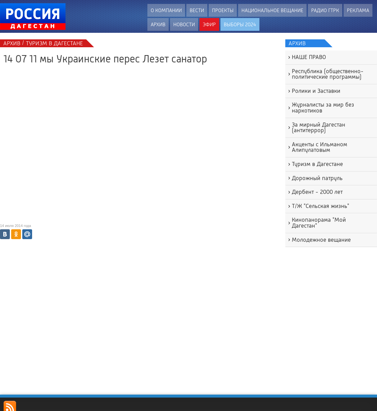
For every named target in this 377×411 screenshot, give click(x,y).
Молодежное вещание (321, 239)
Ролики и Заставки (316, 91)
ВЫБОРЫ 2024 (240, 24)
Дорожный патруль (317, 178)
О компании (166, 10)
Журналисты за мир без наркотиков (323, 107)
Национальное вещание (272, 10)
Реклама (358, 10)
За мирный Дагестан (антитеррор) (318, 127)
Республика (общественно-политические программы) (328, 74)
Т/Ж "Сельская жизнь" (320, 206)
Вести (197, 10)
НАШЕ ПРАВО (309, 57)
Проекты (223, 10)
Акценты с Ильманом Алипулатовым (319, 147)
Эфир (209, 24)
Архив (158, 24)
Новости (184, 24)
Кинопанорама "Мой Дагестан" (319, 222)
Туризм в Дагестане (317, 164)
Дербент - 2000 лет (317, 192)
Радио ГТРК (325, 10)
